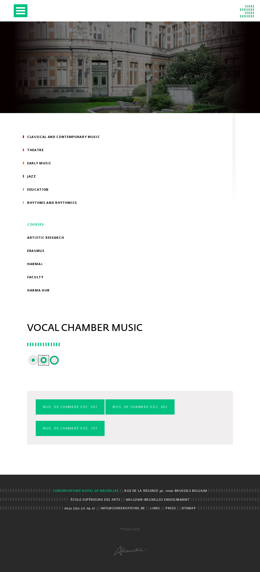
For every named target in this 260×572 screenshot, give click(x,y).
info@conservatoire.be (123, 508)
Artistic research (45, 237)
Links (155, 508)
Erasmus (36, 250)
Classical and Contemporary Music (63, 137)
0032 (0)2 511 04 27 (79, 508)
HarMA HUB (38, 290)
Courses (35, 224)
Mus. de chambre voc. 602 (140, 407)
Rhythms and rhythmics (52, 202)
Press (170, 508)
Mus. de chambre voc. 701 (70, 428)
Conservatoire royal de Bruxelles (86, 491)
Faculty (35, 277)
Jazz (31, 176)
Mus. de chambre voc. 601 (70, 407)
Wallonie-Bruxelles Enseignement (157, 499)
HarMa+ (35, 264)
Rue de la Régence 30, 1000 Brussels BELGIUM (165, 491)
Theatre (35, 150)
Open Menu (20, 10)
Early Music (39, 163)
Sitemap (188, 508)
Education (38, 189)
